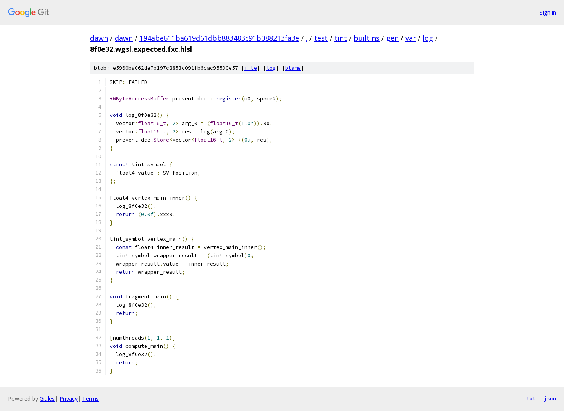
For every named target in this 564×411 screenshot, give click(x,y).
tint (340, 38)
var (410, 38)
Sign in (548, 12)
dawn (99, 38)
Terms (90, 398)
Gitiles (47, 398)
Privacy (69, 398)
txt (531, 398)
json (550, 398)
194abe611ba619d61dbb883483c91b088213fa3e (219, 38)
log (428, 38)
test (321, 38)
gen (392, 38)
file (250, 68)
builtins (367, 38)
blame (293, 68)
